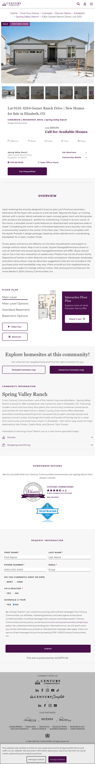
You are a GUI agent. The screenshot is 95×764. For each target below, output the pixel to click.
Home (14, 13)
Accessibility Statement (58, 729)
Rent (10, 582)
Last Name (55, 552)
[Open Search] (78, 4)
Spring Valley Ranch (27, 16)
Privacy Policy (31, 726)
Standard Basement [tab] (16, 309)
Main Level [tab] (9, 297)
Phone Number (13, 564)
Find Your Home (29, 13)
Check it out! (75, 319)
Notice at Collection (39, 729)
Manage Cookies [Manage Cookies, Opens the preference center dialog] (36, 759)
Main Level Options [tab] (15, 303)
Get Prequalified (27, 171)
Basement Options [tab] (15, 316)
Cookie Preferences (77, 729)
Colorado (47, 13)
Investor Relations (15, 726)
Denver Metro (63, 13)
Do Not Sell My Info (77, 726)
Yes (9, 593)
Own (20, 582)
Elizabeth (79, 13)
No (17, 593)
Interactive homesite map (71, 370)
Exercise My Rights (59, 726)
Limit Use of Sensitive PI (19, 729)
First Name (11, 552)
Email (52, 564)
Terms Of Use (44, 726)
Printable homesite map (24, 370)
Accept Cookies (57, 759)
